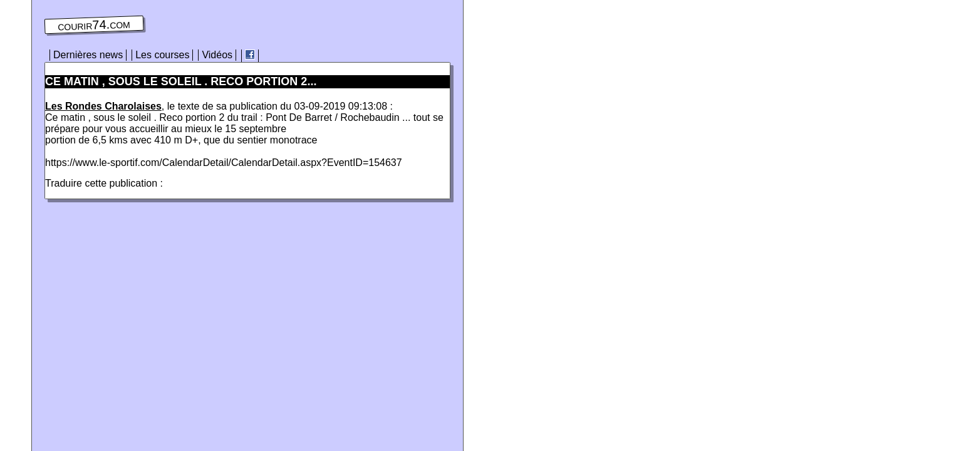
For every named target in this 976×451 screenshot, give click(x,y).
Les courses (162, 54)
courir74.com (94, 25)
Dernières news (88, 54)
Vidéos (217, 54)
